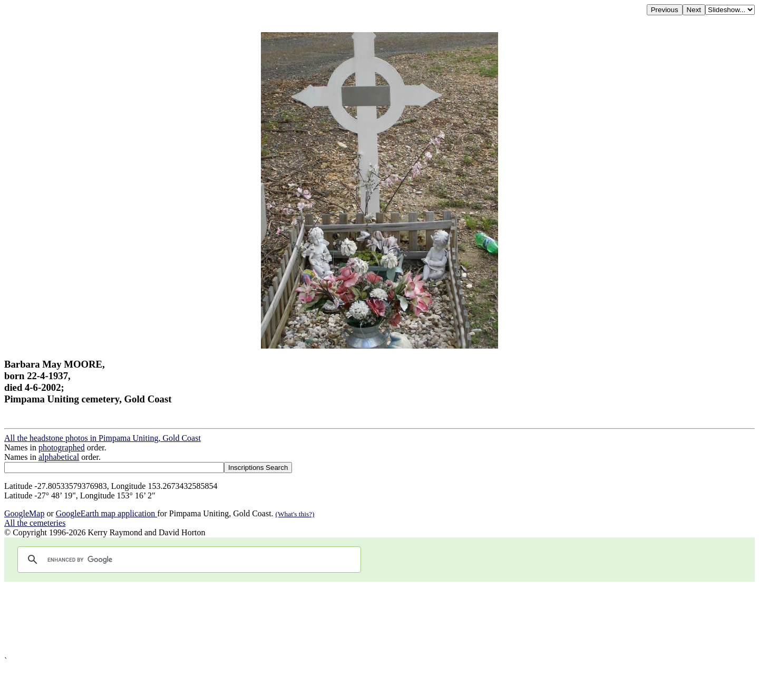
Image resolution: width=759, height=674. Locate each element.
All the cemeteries (34, 522)
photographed (61, 447)
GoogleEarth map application (106, 513)
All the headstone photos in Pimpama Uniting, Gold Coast (102, 438)
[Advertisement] (320, 619)
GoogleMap (24, 513)
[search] (187, 559)
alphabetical (58, 456)
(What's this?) (295, 514)
